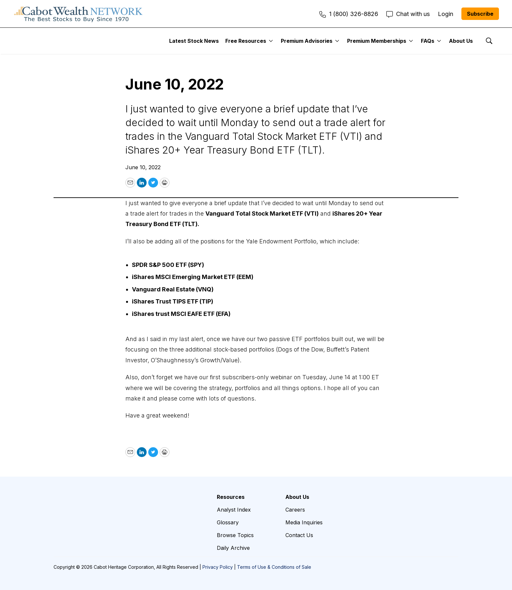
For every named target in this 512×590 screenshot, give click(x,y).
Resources (231, 497)
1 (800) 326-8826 (348, 13)
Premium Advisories (306, 41)
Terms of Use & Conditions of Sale (274, 567)
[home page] (78, 14)
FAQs (427, 41)
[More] (271, 41)
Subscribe (480, 13)
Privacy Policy (217, 567)
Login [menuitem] (445, 13)
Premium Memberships (376, 41)
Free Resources (245, 41)
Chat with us (408, 13)
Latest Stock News (194, 41)
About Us (461, 41)
